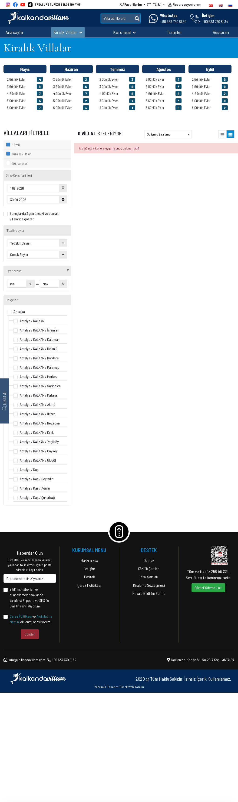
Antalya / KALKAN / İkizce (38, 523)
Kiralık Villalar (68, 32)
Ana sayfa (14, 32)
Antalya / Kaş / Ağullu (35, 597)
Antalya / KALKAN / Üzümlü (38, 458)
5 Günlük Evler (25, 100)
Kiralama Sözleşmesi (149, 694)
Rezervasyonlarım (184, 5)
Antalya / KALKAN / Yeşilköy (39, 551)
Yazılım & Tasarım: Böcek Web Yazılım (119, 796)
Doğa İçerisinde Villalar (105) (33, 306)
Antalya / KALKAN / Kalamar (39, 448)
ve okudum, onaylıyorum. (31, 728)
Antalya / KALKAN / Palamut (39, 476)
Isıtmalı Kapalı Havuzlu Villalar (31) (36, 355)
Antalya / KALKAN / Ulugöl (38, 569)
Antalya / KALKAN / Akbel (37, 513)
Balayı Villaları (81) (25, 290)
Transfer (174, 32)
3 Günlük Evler (25, 86)
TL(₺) (154, 4)
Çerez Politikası (21, 725)
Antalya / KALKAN (32, 430)
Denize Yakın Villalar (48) (30, 338)
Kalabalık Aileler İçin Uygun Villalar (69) (39, 363)
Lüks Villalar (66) (24, 298)
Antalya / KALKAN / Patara (38, 504)
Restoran (221, 32)
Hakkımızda (89, 669)
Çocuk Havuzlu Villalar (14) (31, 322)
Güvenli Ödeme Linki (208, 697)
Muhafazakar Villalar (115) (30, 281)
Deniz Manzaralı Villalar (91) (31, 314)
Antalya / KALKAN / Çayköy (39, 560)
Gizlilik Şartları (148, 678)
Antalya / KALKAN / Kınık (37, 541)
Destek (89, 686)
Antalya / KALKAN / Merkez (38, 486)
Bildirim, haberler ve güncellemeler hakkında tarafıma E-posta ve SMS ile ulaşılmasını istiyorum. (29, 706)
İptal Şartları (149, 686)
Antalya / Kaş (29, 579)
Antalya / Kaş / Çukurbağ (37, 606)
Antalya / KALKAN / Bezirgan (40, 532)
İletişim (89, 678)
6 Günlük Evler (25, 107)
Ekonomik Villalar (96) (28, 330)
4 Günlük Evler (25, 93)
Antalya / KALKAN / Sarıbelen (40, 495)
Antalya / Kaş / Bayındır (36, 588)
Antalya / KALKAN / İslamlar (39, 439)
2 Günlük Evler (25, 79)
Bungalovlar (20, 163)
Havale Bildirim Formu (148, 702)
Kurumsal (124, 32)
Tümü (16, 145)
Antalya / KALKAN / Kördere (39, 467)
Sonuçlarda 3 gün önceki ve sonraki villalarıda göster (34, 216)
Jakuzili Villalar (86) (26, 347)
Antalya (19, 420)
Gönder (30, 743)
